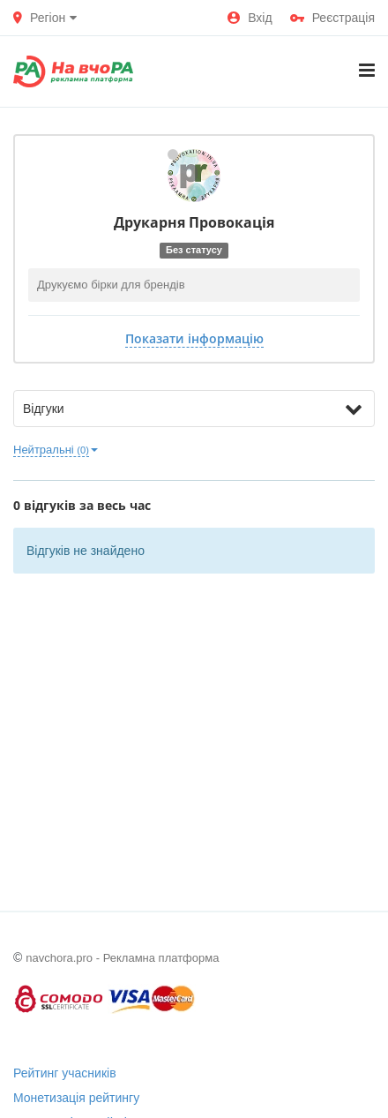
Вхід (250, 18)
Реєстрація (332, 18)
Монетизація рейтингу (76, 1098)
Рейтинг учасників (64, 1073)
